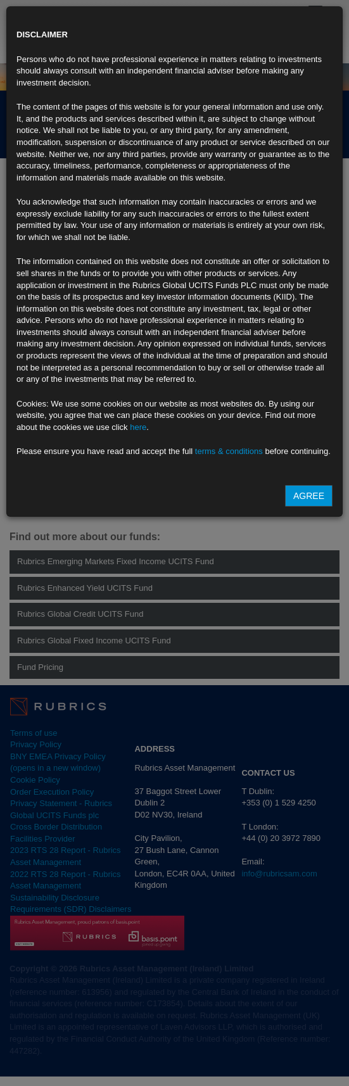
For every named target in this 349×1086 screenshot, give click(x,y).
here (138, 427)
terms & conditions (229, 451)
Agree (308, 496)
